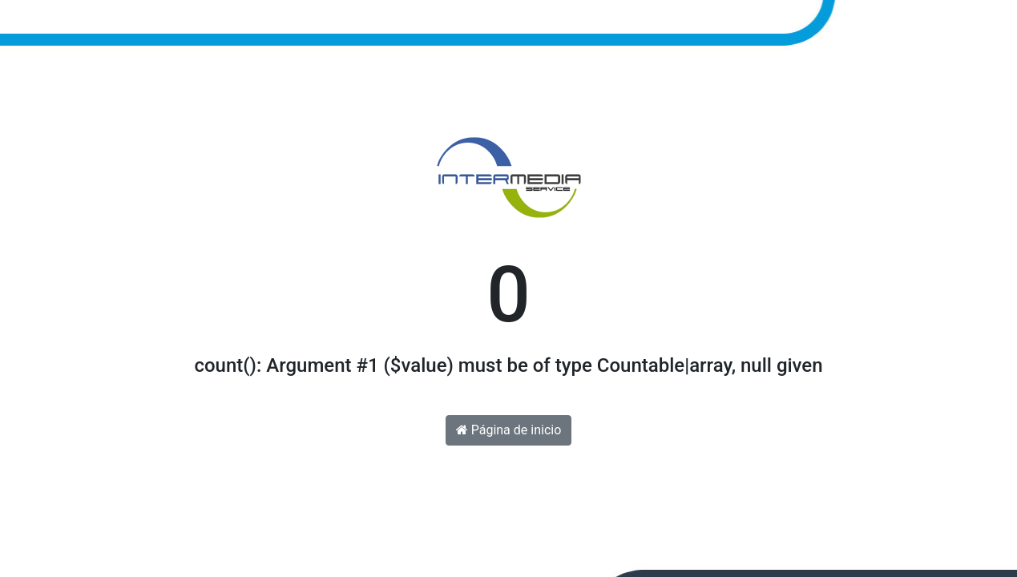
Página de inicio (509, 430)
